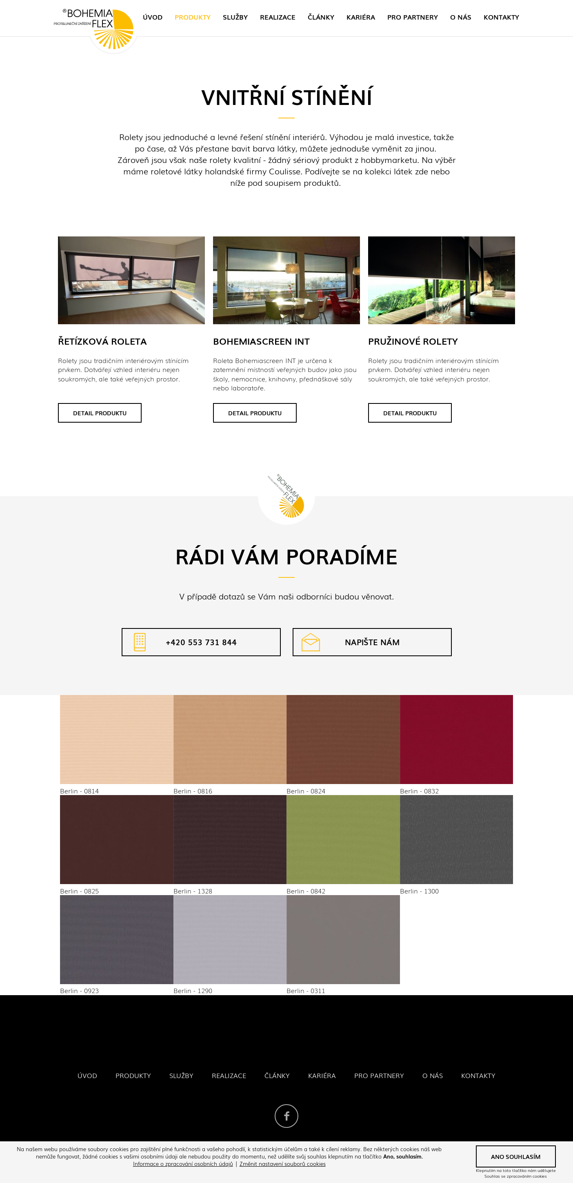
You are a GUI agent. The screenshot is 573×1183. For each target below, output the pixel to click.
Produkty (193, 16)
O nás (460, 16)
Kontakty (501, 16)
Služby (235, 16)
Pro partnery (412, 16)
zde (421, 171)
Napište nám (372, 642)
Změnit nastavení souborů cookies (283, 1163)
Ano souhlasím (516, 1156)
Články (321, 16)
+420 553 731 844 (201, 642)
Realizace (277, 16)
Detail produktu (100, 413)
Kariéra (360, 16)
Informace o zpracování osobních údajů (183, 1163)
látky (193, 171)
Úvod (152, 16)
